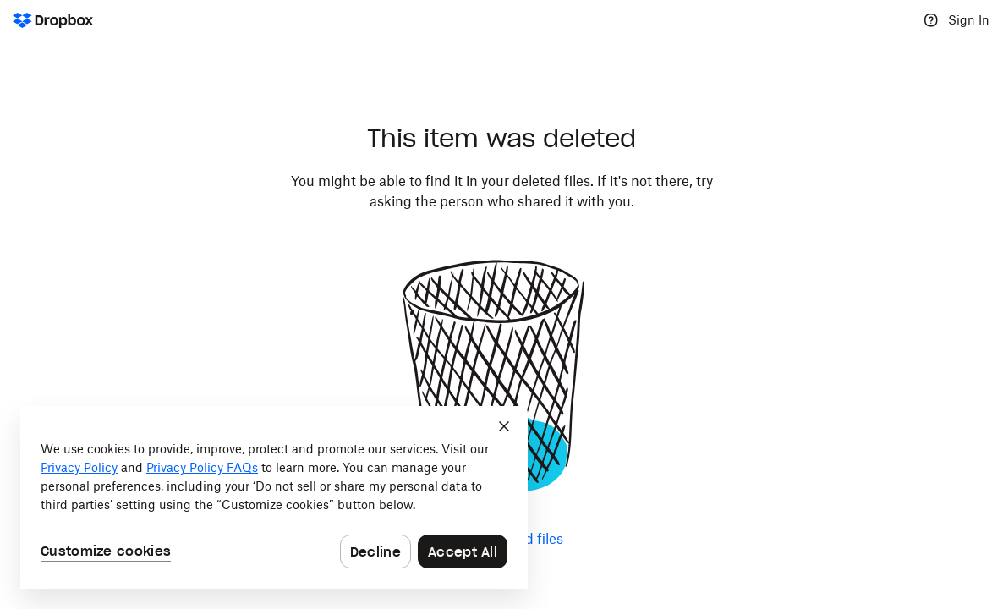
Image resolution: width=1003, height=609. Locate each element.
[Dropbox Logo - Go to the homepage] (53, 20)
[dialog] (274, 497)
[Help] (931, 20)
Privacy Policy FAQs (202, 467)
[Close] (504, 426)
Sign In (968, 20)
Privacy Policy (79, 467)
